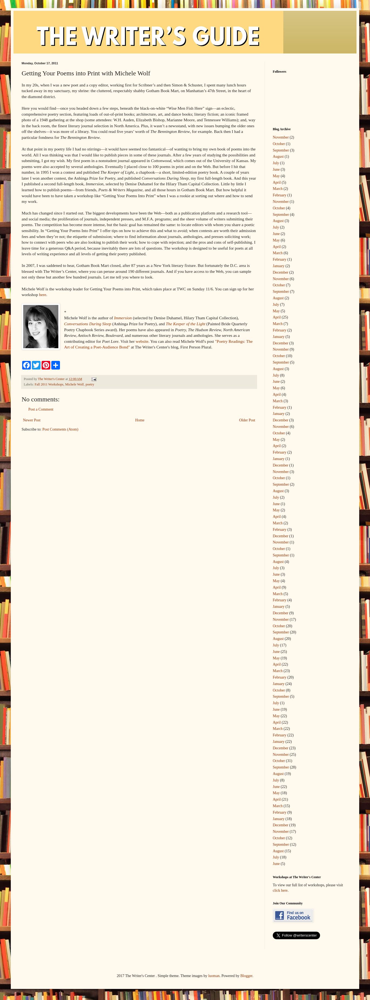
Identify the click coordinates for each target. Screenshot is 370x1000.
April (277, 182)
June (276, 169)
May (276, 176)
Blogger (246, 976)
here (42, 294)
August (278, 157)
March (278, 189)
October (279, 144)
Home (139, 420)
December (280, 272)
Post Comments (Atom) (60, 429)
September (281, 150)
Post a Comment (40, 409)
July (276, 163)
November (281, 137)
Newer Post (32, 420)
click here (280, 890)
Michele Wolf (74, 384)
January (279, 266)
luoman (214, 976)
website (142, 341)
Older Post (247, 420)
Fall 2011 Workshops (49, 384)
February (280, 195)
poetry (90, 384)
